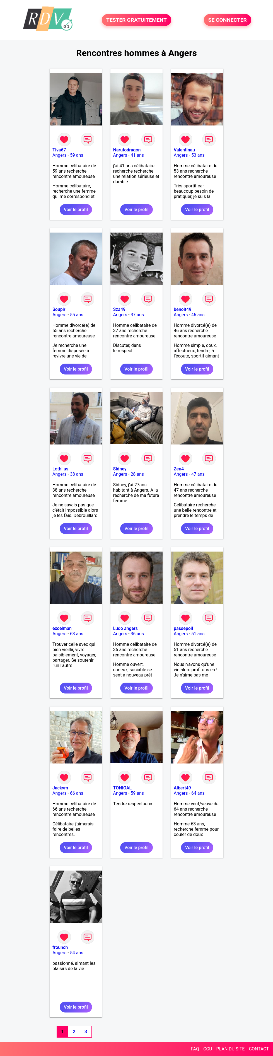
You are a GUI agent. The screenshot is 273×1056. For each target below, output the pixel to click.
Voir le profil (76, 209)
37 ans (137, 314)
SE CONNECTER (227, 20)
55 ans (76, 314)
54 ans (76, 952)
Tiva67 (59, 150)
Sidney (120, 469)
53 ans (198, 155)
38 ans (76, 474)
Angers (59, 155)
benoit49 (182, 309)
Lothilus (60, 469)
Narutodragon (127, 150)
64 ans (198, 793)
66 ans (76, 793)
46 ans (198, 314)
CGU (207, 1049)
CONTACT (259, 1049)
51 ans (198, 633)
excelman (62, 628)
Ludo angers (125, 628)
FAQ (195, 1049)
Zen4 (179, 469)
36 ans (137, 633)
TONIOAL (122, 788)
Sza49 (119, 309)
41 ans (137, 155)
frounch (60, 947)
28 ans (137, 474)
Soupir (58, 309)
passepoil (183, 628)
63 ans (76, 633)
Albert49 (182, 788)
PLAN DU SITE (230, 1049)
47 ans (198, 474)
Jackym (60, 788)
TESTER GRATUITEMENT (136, 20)
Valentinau (184, 150)
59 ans (76, 155)
